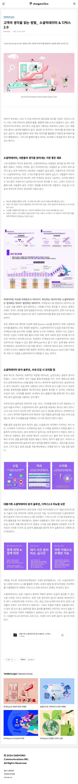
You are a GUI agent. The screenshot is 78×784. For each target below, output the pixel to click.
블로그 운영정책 (9, 771)
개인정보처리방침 (9, 774)
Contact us (8, 777)
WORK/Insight (9, 17)
